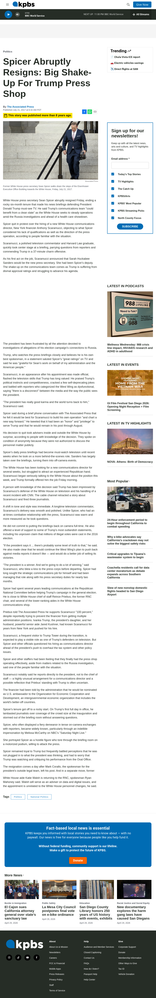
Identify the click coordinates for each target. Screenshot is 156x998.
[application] (50, 307)
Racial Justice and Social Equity (133, 903)
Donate (78, 860)
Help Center (89, 979)
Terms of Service (57, 990)
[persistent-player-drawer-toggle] (140, 15)
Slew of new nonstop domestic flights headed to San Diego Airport (127, 591)
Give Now (142, 4)
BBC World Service (34, 16)
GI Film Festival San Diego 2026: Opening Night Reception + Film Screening (128, 407)
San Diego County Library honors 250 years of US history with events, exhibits (96, 912)
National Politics (39, 797)
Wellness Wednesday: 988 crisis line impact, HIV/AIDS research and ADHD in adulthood (130, 348)
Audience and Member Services (99, 947)
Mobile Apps (55, 969)
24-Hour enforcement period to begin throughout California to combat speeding (127, 523)
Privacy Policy (55, 979)
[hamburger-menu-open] (7, 5)
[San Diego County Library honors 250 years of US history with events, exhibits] (97, 889)
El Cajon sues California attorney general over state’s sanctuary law (20, 912)
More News (15, 875)
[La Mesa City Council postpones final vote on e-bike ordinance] (59, 889)
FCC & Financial (57, 963)
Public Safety (48, 903)
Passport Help (90, 974)
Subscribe (130, 226)
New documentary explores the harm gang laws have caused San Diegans (133, 912)
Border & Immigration (16, 903)
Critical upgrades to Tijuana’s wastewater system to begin (126, 555)
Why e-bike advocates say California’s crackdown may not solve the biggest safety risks (127, 540)
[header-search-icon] (128, 4)
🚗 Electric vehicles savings (127, 62)
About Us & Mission (58, 947)
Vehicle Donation (126, 974)
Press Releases (56, 974)
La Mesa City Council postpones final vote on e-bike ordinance (59, 911)
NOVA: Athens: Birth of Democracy (130, 461)
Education (85, 903)
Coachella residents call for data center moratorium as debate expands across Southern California (128, 572)
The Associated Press (20, 106)
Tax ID (121, 969)
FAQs (86, 963)
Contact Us (89, 958)
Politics (7, 51)
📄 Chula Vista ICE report (125, 57)
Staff (51, 985)
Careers (53, 958)
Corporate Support (127, 947)
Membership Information (129, 958)
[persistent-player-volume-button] (17, 15)
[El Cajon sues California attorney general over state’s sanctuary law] (22, 889)
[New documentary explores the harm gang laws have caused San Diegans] (134, 889)
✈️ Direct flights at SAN (124, 69)
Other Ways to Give (127, 963)
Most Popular (119, 481)
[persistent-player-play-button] (8, 15)
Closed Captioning (92, 952)
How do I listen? (91, 969)
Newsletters (54, 952)
